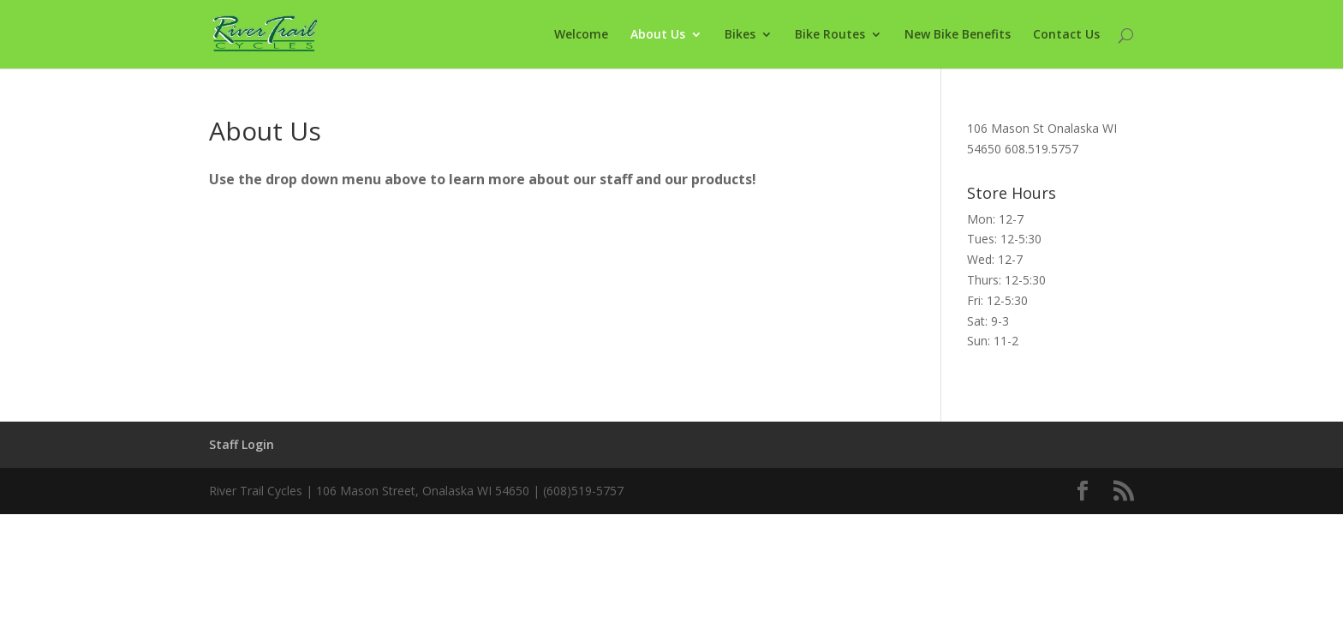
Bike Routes (830, 35)
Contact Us (1066, 35)
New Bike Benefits (957, 35)
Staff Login (241, 444)
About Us (657, 35)
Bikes (740, 35)
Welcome (581, 35)
